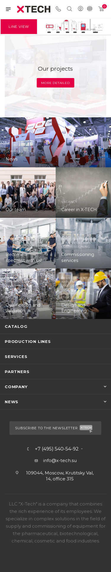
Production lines (28, 341)
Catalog (16, 326)
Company (16, 386)
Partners (17, 371)
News (11, 401)
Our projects (55, 68)
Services (16, 356)
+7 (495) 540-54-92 (57, 449)
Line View (19, 26)
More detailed (55, 83)
